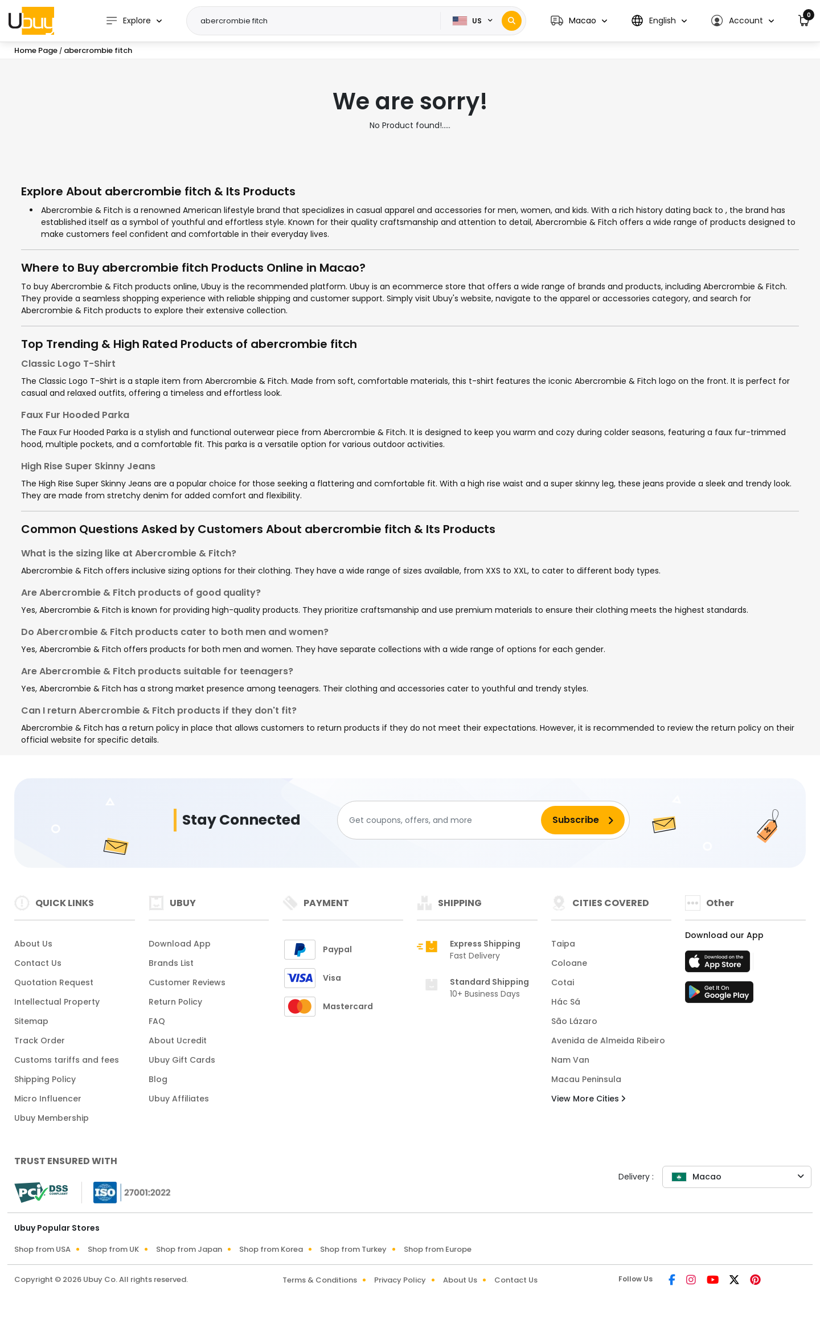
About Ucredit (178, 1040)
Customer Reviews (187, 982)
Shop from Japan (189, 1249)
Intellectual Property (57, 1001)
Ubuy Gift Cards (182, 1060)
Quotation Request (53, 982)
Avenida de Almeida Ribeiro (608, 1040)
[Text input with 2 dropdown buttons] (317, 21)
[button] (579, 21)
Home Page (36, 50)
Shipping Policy (45, 1079)
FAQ (157, 1021)
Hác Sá (565, 1001)
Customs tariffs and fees (66, 1060)
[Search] (512, 21)
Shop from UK (113, 1249)
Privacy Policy (400, 1280)
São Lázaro (574, 1021)
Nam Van (570, 1060)
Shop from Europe (438, 1249)
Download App (180, 943)
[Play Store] (719, 995)
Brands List (171, 963)
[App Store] (719, 965)
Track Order (39, 1040)
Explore (128, 20)
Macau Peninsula (586, 1079)
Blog (158, 1079)
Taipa (563, 943)
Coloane (569, 963)
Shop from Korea (271, 1249)
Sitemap (31, 1021)
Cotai (562, 982)
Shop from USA (42, 1249)
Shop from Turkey (353, 1249)
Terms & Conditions (319, 1280)
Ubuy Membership (51, 1118)
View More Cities (588, 1098)
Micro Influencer (47, 1098)
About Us (33, 943)
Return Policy (175, 1001)
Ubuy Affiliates (179, 1098)
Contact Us (38, 963)
